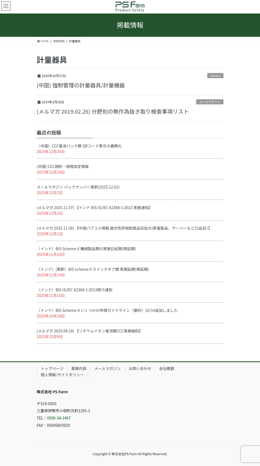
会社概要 (166, 368)
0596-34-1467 (59, 418)
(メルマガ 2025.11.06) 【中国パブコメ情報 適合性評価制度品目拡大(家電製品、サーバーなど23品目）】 (124, 228)
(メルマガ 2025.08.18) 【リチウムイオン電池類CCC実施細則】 (90, 330)
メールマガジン (209, 102)
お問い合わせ (140, 368)
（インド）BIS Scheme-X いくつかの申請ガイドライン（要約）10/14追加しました (107, 310)
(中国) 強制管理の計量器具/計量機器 (81, 85)
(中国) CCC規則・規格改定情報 (63, 166)
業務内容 (78, 368)
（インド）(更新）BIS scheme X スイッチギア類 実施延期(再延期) (93, 269)
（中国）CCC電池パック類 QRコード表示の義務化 (79, 145)
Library (215, 75)
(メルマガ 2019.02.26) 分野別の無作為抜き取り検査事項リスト (113, 111)
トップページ (52, 368)
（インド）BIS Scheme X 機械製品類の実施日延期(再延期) (86, 248)
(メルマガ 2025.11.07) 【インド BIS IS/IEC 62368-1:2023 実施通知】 (95, 207)
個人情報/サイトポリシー (62, 374)
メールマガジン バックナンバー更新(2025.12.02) (78, 187)
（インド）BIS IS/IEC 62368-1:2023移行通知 (75, 289)
